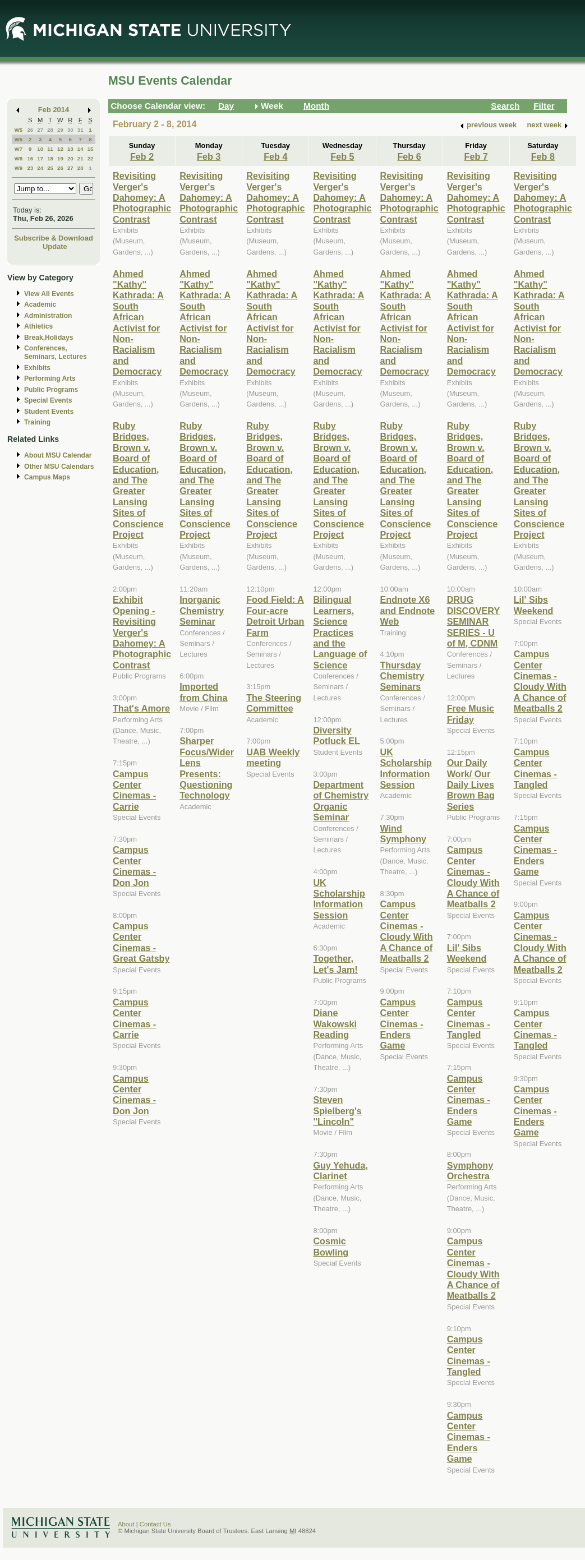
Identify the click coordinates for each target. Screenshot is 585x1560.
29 (60, 130)
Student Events (48, 412)
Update (55, 246)
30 (70, 130)
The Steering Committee (273, 703)
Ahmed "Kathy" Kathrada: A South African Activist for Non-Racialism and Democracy (138, 323)
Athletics (38, 326)
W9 (19, 168)
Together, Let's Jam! (335, 963)
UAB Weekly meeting (273, 757)
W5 (19, 130)
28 (50, 130)
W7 (19, 149)
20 (70, 158)
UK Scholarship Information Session (339, 899)
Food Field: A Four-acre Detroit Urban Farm (275, 615)
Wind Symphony (403, 833)
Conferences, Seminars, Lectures (55, 352)
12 (60, 149)
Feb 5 (342, 156)
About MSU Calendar (57, 455)
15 (90, 149)
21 (80, 158)
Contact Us (155, 1524)
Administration (48, 316)
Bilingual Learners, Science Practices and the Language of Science (340, 632)
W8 (19, 158)
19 (60, 158)
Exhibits (37, 368)
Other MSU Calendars (59, 466)
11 (50, 149)
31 (80, 130)
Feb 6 (409, 156)
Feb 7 (476, 156)
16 (30, 158)
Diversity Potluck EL (336, 735)
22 (90, 158)
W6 (19, 139)
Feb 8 (543, 156)
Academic (40, 304)
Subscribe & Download (53, 238)
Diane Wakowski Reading (335, 1024)
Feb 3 (208, 156)
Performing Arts (50, 378)
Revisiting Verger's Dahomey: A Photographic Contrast (142, 197)
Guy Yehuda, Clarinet (340, 1170)
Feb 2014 (53, 109)
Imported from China (203, 691)
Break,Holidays (48, 337)
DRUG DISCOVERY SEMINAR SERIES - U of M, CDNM (473, 621)
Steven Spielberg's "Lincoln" (337, 1111)
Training (37, 422)
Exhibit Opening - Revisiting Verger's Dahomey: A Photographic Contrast (142, 632)
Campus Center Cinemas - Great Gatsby (141, 942)
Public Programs (51, 390)
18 (50, 158)
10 (40, 149)
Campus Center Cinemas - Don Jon (134, 865)
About (126, 1524)
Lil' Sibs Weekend (467, 953)
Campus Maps (47, 477)
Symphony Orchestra (470, 1170)
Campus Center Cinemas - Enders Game (401, 1024)
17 (40, 158)
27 (40, 130)
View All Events (49, 294)
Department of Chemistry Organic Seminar (340, 800)
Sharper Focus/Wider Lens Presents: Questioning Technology (206, 768)
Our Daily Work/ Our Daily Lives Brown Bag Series (471, 784)
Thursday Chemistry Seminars (402, 676)
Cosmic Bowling (330, 1246)
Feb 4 (275, 156)
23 (30, 168)
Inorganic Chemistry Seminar (201, 610)
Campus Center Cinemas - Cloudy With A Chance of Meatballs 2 (406, 931)
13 (70, 149)
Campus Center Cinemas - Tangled (468, 1018)
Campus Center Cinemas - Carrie (134, 790)
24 (40, 168)
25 (50, 168)
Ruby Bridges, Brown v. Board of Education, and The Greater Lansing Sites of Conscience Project (138, 480)
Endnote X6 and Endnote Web (407, 610)
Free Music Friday (470, 713)
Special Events (48, 400)
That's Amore (141, 708)
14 (80, 149)
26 (30, 130)
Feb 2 (142, 156)
